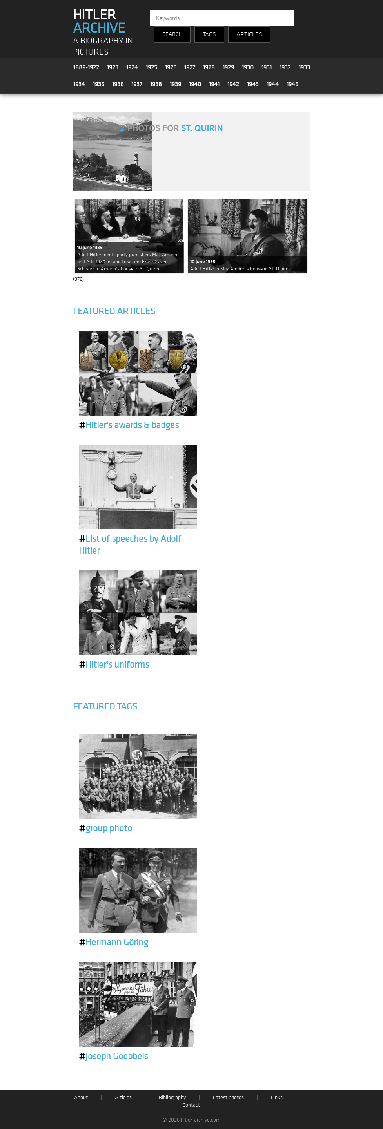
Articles (123, 1097)
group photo (105, 828)
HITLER (99, 21)
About (81, 1097)
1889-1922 (86, 67)
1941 (214, 84)
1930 (248, 67)
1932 (285, 67)
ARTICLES (249, 34)
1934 (79, 84)
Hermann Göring (113, 942)
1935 (98, 84)
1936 (117, 84)
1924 (132, 67)
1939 (175, 84)
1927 (189, 67)
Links (277, 1097)
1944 (273, 84)
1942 (233, 84)
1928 (209, 67)
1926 (170, 67)
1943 (253, 84)
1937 (136, 84)
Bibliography (172, 1097)
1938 (156, 84)
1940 (195, 84)
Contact (191, 1105)
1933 (304, 67)
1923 (112, 67)
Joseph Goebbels (113, 1056)
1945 (292, 84)
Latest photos (228, 1097)
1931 (266, 67)
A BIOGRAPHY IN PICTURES (103, 47)
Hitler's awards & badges (129, 425)
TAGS (209, 34)
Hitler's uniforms (114, 665)
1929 (228, 67)
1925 (151, 67)
